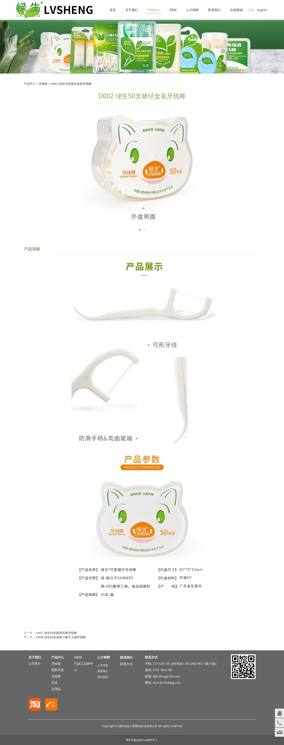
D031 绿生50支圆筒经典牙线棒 (56, 633)
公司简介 (34, 663)
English (262, 10)
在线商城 (236, 10)
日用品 (56, 689)
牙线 (54, 682)
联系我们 (214, 10)
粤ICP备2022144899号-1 (142, 740)
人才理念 (102, 665)
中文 (252, 10)
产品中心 (153, 10)
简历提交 (102, 677)
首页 (112, 10)
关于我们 (131, 10)
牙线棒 (43, 84)
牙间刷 (56, 663)
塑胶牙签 (57, 670)
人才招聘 (192, 10)
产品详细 (32, 249)
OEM (173, 10)
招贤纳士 (102, 671)
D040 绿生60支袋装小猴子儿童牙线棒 (61, 637)
